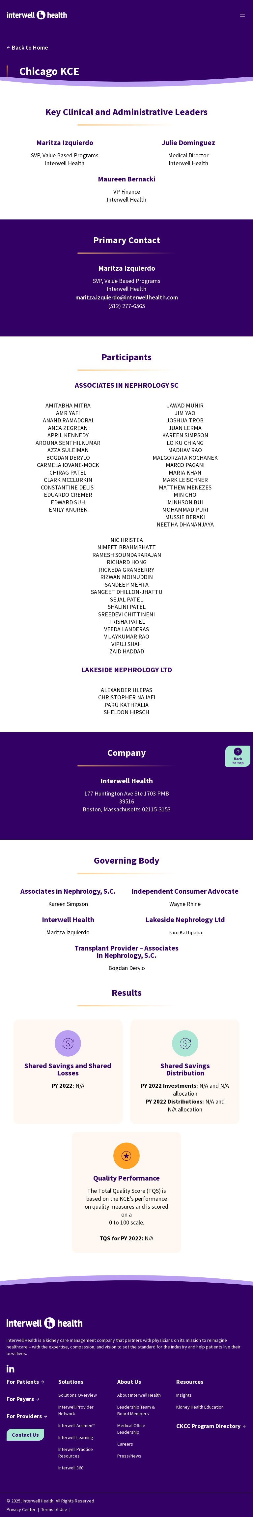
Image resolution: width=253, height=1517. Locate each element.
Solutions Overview (77, 1395)
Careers (125, 1444)
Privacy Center (21, 1509)
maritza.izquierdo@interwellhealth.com (126, 297)
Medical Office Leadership (131, 1428)
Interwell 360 (70, 1468)
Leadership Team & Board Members (136, 1410)
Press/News (129, 1456)
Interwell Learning (75, 1437)
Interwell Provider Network (76, 1410)
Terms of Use (54, 1509)
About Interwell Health (139, 1395)
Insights (184, 1395)
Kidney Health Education (200, 1407)
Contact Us (25, 1434)
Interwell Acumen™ (76, 1425)
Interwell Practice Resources (75, 1452)
